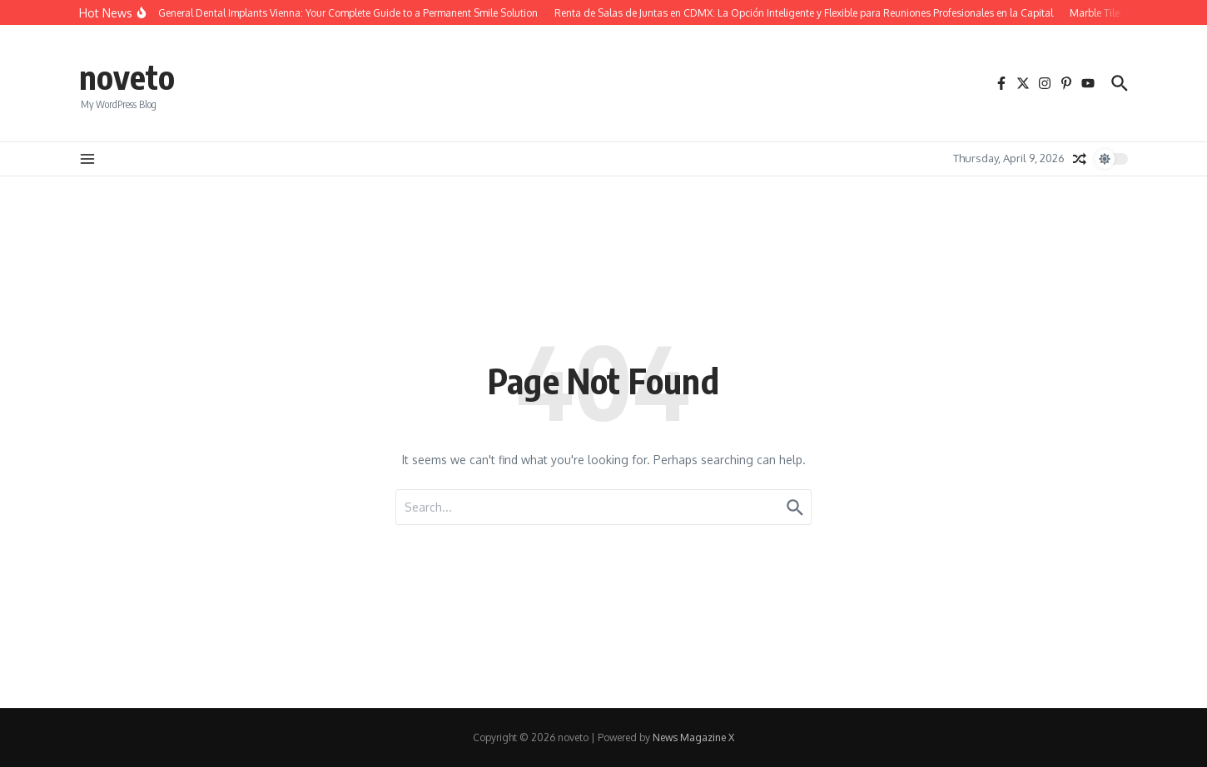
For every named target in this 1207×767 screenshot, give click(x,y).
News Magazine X (693, 737)
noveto (127, 76)
